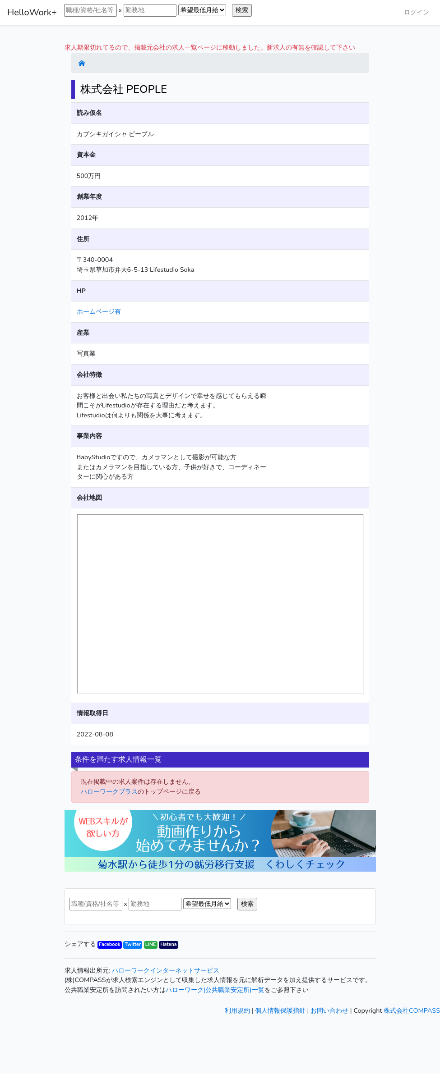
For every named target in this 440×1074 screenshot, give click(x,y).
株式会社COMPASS (412, 1010)
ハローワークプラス (109, 791)
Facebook (109, 944)
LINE (150, 944)
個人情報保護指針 (280, 1010)
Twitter (133, 944)
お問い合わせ (329, 1010)
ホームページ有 (99, 311)
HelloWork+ (32, 12)
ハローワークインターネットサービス (165, 970)
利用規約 (237, 1010)
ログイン (416, 12)
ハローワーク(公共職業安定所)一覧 (215, 989)
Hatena (168, 944)
